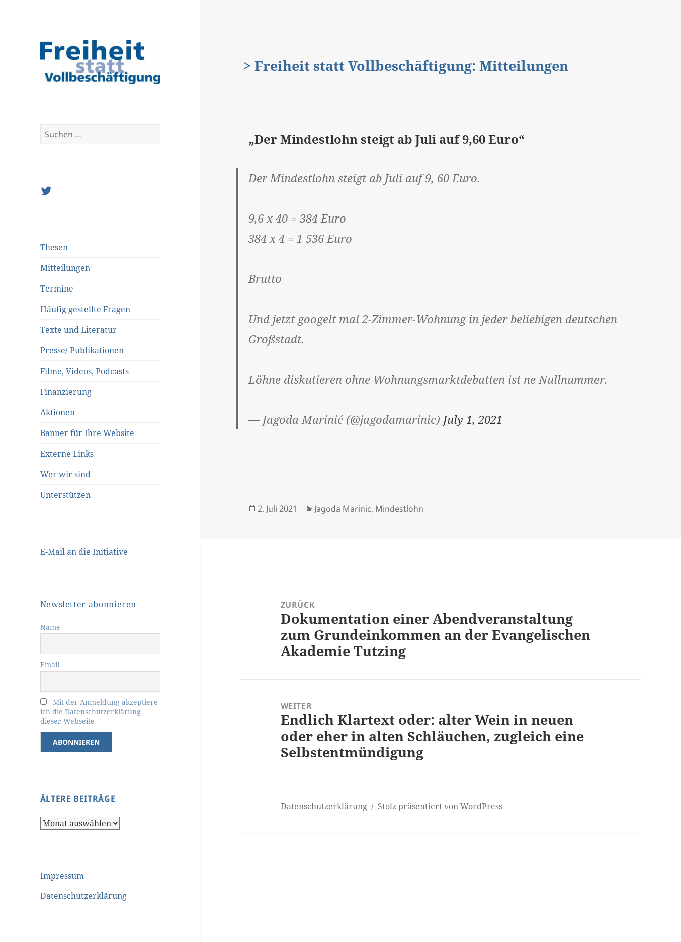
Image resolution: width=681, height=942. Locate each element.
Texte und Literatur (78, 329)
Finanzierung (66, 391)
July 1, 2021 (472, 419)
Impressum (62, 875)
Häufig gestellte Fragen (85, 309)
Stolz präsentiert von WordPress (440, 806)
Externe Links (67, 453)
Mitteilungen (65, 267)
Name (50, 627)
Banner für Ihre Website (87, 433)
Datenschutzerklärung (83, 895)
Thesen (54, 247)
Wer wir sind (65, 474)
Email (49, 664)
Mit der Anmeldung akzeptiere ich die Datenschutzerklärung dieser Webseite (99, 711)
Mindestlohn (399, 508)
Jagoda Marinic (342, 508)
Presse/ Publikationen (82, 350)
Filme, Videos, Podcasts (84, 371)
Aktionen (57, 412)
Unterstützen (65, 494)
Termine (56, 288)
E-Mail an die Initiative (84, 551)
